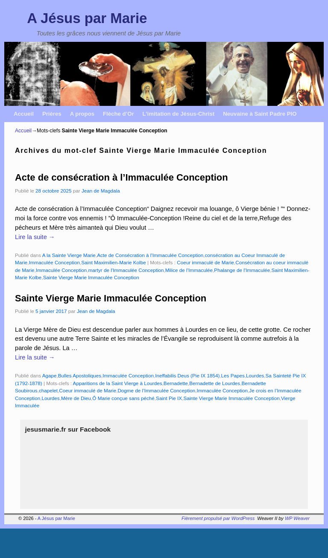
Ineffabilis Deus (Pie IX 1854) (187, 375)
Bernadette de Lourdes (214, 383)
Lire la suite (35, 237)
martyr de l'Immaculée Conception (126, 270)
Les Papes (233, 375)
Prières (52, 114)
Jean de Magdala (101, 190)
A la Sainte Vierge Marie (69, 255)
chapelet (48, 390)
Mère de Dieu (76, 398)
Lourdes (255, 375)
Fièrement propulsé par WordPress (218, 518)
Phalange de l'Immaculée (242, 270)
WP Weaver (297, 518)
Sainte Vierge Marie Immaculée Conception (91, 277)
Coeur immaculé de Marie (205, 262)
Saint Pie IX (169, 398)
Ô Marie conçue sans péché (123, 398)
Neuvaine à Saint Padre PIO (259, 114)
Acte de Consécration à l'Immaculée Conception (150, 255)
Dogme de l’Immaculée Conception (156, 390)
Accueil (24, 114)
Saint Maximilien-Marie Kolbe (113, 262)
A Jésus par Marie (87, 18)
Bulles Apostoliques (79, 375)
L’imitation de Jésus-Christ (179, 114)
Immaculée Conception (54, 262)
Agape (49, 375)
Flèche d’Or (118, 114)
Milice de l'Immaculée (189, 270)
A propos (82, 114)
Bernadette (176, 383)
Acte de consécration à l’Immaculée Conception (121, 177)
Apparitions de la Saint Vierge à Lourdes (117, 383)
